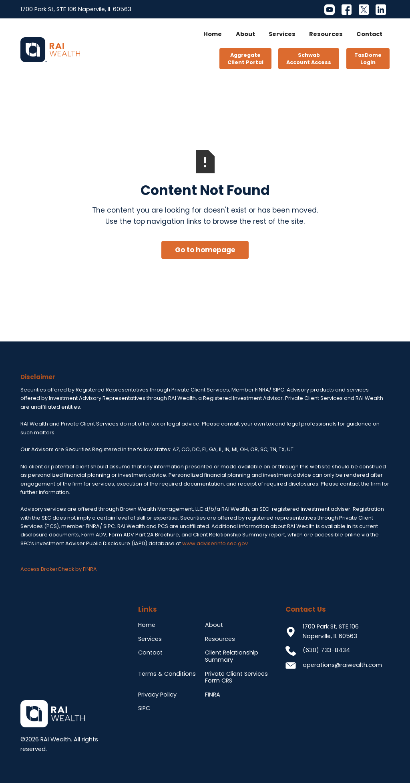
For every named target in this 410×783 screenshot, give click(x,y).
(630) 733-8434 (326, 650)
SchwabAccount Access (308, 59)
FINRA (212, 695)
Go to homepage (205, 250)
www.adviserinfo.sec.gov (215, 543)
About (245, 34)
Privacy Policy (157, 695)
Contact (369, 34)
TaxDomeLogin (368, 59)
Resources (326, 34)
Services (282, 34)
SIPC (144, 708)
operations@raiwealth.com (342, 665)
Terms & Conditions (167, 674)
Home (212, 34)
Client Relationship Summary (231, 655)
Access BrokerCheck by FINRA (58, 569)
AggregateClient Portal (245, 59)
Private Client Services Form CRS (236, 677)
